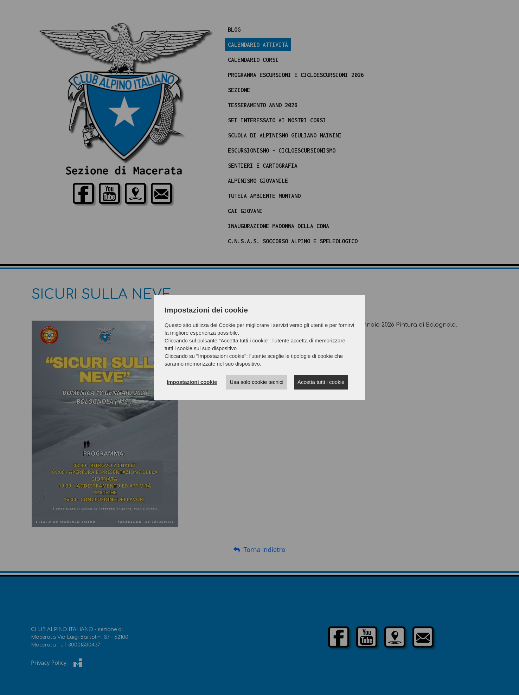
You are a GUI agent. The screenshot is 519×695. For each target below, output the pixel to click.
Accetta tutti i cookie (320, 382)
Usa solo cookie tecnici (256, 382)
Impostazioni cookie (192, 382)
